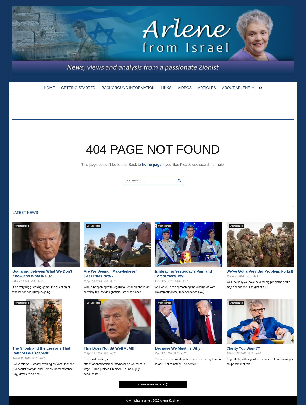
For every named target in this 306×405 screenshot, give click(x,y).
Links (166, 88)
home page (151, 165)
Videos (185, 88)
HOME (49, 88)
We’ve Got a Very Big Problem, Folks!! (260, 271)
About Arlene (236, 88)
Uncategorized (22, 226)
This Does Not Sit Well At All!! (110, 348)
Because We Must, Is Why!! (179, 348)
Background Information (128, 88)
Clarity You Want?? (243, 348)
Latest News (25, 213)
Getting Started (78, 88)
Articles (207, 88)
